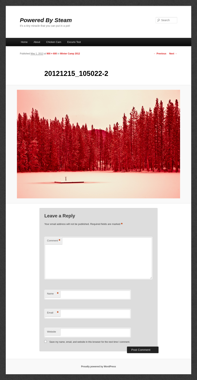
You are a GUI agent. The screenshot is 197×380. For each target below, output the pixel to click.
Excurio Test (74, 42)
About (37, 42)
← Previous (160, 53)
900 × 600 (52, 53)
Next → (173, 53)
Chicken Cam (53, 42)
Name (52, 294)
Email (52, 313)
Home (24, 42)
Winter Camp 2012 (70, 53)
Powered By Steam (46, 20)
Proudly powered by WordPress (98, 366)
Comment (53, 241)
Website (51, 331)
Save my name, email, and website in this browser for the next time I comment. (89, 342)
